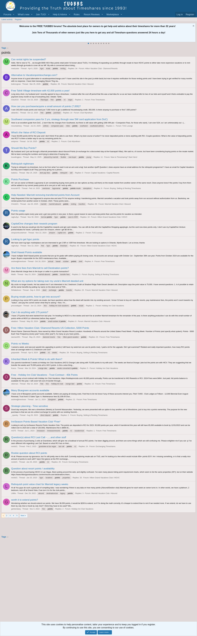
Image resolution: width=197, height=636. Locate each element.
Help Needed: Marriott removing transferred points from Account (45, 195)
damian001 (15, 337)
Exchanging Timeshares (105, 446)
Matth (13, 274)
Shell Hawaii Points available (26, 252)
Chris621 (15, 204)
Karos (13, 368)
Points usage (18, 210)
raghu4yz (15, 217)
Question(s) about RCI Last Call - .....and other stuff (38, 437)
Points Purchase (20, 179)
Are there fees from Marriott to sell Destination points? (40, 268)
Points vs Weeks (20, 343)
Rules (77, 14)
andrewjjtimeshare (18, 261)
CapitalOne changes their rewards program (34, 223)
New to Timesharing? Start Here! (124, 157)
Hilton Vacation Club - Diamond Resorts (101, 68)
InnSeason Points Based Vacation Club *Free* (35, 421)
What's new (23, 14)
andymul (14, 141)
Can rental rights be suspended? (28, 59)
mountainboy (16, 126)
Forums (7, 14)
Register (18, 19)
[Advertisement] (86, 580)
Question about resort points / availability (33, 468)
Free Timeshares (98, 100)
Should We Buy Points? (23, 148)
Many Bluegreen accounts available (30, 390)
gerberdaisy (16, 509)
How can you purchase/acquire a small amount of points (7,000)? (46, 106)
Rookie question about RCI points (29, 453)
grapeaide (15, 352)
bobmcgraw (16, 84)
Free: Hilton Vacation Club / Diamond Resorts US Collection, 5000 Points (50, 328)
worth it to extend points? (24, 499)
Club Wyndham (86, 113)
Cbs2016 (15, 100)
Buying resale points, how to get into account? (35, 296)
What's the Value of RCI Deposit (28, 132)
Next (23, 515)
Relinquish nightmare (22, 163)
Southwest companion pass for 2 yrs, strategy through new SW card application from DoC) (59, 119)
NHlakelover (16, 290)
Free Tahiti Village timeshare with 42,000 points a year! (40, 90)
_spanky (14, 415)
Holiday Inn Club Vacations (113, 306)
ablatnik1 (15, 113)
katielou (14, 173)
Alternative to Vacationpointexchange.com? (34, 75)
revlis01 (14, 446)
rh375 (13, 431)
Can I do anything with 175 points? (29, 312)
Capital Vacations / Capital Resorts (105, 173)
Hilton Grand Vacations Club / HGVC (112, 217)
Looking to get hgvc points (25, 239)
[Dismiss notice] (193, 26)
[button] (13, 14)
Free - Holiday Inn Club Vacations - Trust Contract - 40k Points (44, 375)
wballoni (14, 321)
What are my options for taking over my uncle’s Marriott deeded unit (47, 281)
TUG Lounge (127, 126)
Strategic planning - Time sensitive (29, 406)
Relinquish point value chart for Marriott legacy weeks (39, 484)
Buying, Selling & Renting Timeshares (125, 188)
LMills (13, 493)
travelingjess (16, 157)
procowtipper (16, 306)
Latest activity (7, 19)
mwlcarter (15, 68)
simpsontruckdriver (19, 233)
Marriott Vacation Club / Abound (81, 84)
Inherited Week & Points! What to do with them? (36, 359)
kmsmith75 (15, 188)
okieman (14, 384)
